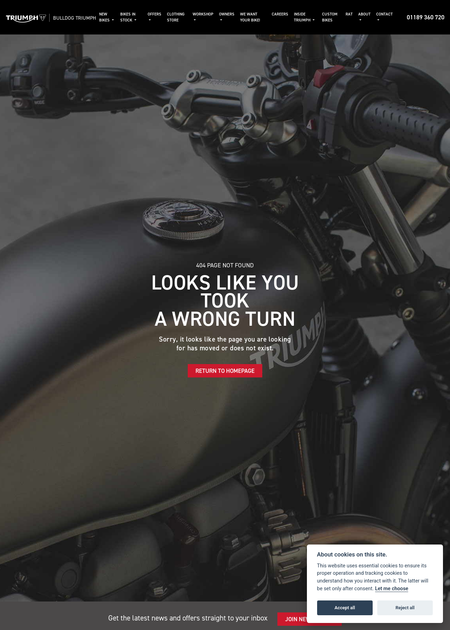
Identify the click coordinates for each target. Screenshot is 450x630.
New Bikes (121, 17)
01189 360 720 (425, 20)
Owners (235, 14)
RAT (349, 14)
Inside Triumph (308, 17)
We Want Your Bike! (259, 17)
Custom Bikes (332, 17)
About (364, 14)
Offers (166, 14)
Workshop (211, 14)
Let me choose (392, 589)
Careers (285, 14)
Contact (384, 14)
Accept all (345, 607)
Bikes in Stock (142, 17)
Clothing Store (187, 17)
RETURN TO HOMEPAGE (225, 377)
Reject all (405, 607)
